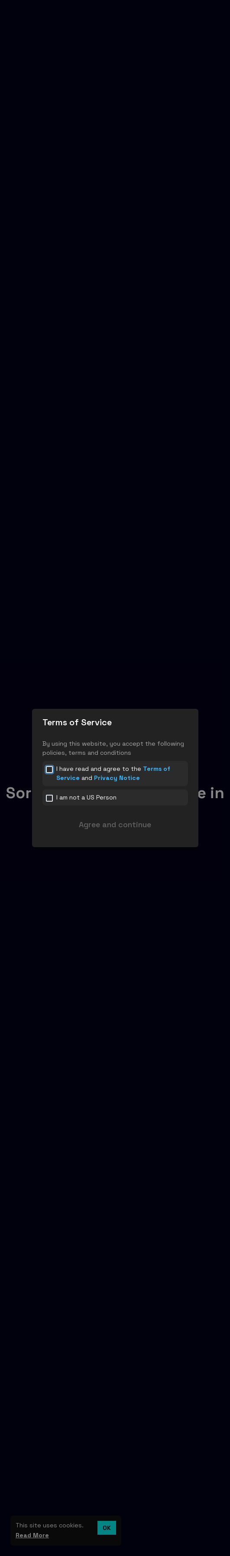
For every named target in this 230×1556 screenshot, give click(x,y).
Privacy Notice (117, 778)
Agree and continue (115, 824)
